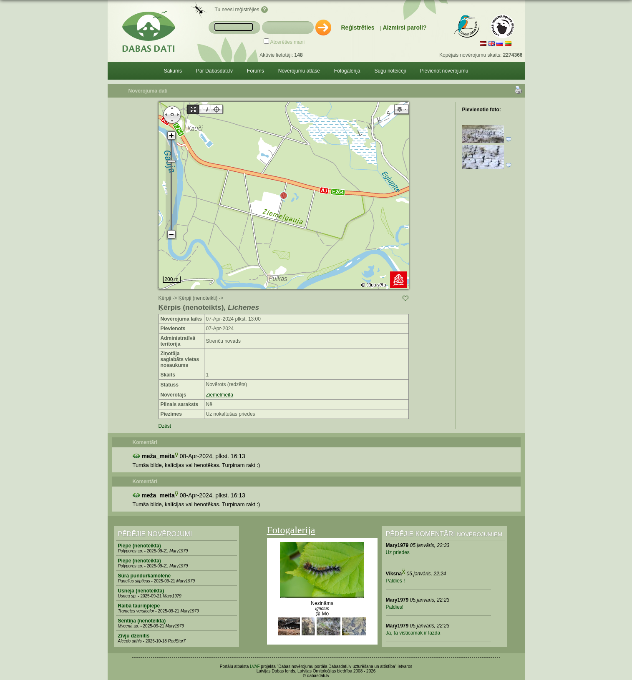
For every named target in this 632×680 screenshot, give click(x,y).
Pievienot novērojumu (444, 71)
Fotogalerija (347, 71)
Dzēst (165, 426)
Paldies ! (395, 581)
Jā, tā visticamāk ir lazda (413, 633)
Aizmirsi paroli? (404, 27)
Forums (255, 71)
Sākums (173, 71)
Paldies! (395, 607)
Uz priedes (398, 552)
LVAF (255, 666)
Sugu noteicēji (390, 71)
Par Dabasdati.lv (214, 71)
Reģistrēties (358, 27)
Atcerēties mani (287, 42)
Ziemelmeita (219, 395)
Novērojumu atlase (299, 71)
